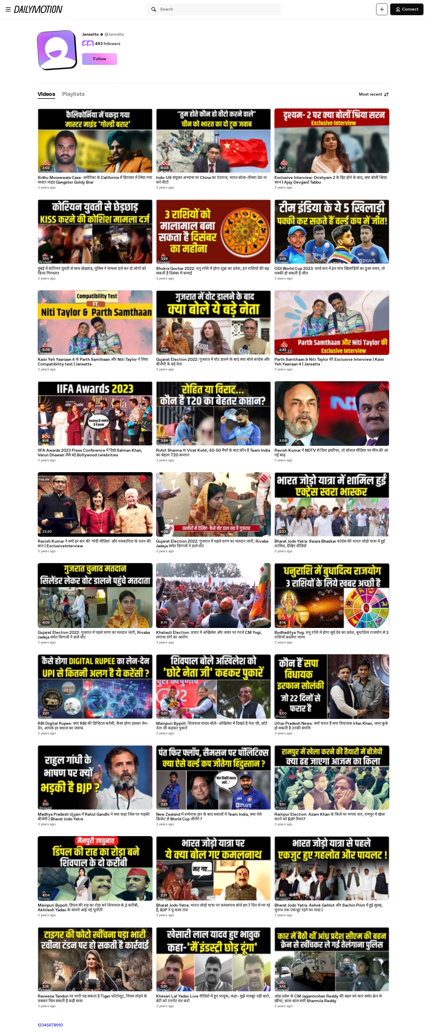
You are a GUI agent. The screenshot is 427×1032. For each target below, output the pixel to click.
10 (61, 1025)
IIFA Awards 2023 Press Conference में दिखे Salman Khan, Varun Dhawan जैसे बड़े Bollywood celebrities (90, 453)
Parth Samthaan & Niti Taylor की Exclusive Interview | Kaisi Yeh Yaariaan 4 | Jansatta (329, 362)
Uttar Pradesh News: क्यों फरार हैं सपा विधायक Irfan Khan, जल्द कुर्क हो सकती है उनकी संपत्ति (331, 726)
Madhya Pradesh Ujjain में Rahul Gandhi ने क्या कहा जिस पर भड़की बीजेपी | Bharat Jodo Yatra (94, 817)
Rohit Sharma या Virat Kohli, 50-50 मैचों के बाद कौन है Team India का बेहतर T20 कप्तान (213, 453)
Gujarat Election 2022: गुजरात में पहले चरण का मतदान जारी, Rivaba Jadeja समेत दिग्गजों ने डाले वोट (94, 635)
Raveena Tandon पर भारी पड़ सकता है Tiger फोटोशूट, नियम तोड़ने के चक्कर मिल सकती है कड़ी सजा (92, 998)
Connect (407, 9)
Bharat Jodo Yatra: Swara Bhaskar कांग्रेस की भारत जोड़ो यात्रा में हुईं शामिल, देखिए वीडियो (329, 543)
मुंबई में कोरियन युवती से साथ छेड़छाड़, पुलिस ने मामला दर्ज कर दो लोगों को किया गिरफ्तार (92, 271)
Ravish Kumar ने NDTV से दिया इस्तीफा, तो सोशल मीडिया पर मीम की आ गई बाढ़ (331, 453)
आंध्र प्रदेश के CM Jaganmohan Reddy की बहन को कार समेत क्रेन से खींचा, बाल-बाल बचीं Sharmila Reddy (328, 998)
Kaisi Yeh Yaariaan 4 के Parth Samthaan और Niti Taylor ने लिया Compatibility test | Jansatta (93, 362)
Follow (99, 59)
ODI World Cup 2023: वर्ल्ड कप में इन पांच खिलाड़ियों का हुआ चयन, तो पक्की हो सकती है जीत (329, 271)
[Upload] (382, 9)
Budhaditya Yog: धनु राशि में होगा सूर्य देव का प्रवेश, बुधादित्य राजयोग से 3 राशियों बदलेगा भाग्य (331, 635)
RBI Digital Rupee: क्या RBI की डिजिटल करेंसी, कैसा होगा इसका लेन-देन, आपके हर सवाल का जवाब (93, 726)
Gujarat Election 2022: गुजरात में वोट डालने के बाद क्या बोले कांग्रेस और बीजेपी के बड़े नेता (213, 362)
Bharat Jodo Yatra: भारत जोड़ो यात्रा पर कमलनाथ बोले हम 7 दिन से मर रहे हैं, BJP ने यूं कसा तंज (213, 907)
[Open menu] (8, 9)
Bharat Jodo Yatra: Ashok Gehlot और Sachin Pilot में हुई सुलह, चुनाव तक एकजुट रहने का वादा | (328, 907)
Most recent (374, 94)
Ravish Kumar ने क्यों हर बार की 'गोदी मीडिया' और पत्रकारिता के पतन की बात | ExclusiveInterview (94, 543)
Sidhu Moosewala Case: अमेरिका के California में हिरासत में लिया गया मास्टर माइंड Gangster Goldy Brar (95, 180)
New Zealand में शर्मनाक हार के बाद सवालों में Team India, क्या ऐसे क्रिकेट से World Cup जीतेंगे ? (209, 817)
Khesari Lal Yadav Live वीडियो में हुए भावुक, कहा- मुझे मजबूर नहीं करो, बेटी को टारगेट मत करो (213, 998)
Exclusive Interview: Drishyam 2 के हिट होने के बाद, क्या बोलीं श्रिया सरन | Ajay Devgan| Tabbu (330, 180)
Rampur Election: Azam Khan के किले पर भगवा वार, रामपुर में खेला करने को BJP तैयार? (329, 817)
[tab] (46, 94)
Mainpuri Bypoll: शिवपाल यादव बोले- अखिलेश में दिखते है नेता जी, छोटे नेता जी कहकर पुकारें (211, 726)
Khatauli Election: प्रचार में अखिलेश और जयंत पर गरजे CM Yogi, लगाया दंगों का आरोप (209, 635)
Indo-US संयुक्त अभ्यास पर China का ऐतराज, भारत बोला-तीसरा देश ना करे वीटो (211, 180)
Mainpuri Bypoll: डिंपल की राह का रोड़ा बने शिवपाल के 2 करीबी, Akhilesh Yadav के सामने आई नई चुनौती (88, 907)
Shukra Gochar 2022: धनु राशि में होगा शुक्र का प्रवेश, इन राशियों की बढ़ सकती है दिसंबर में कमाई (212, 271)
